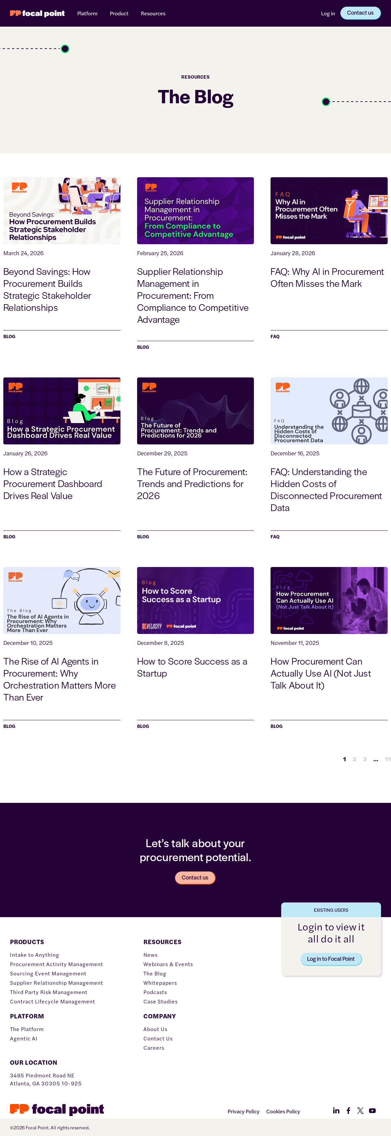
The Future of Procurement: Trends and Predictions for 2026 (192, 483)
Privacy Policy (244, 1111)
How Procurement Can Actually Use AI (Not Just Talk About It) (321, 672)
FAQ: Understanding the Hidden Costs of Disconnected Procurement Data (326, 489)
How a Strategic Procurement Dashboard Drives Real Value (52, 483)
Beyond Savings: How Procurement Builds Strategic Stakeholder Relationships (47, 288)
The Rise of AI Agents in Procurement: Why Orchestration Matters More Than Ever (59, 678)
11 (388, 759)
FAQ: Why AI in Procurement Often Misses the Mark (327, 276)
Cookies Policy (283, 1111)
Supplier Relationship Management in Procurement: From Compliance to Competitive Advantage (193, 294)
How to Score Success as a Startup (192, 666)
